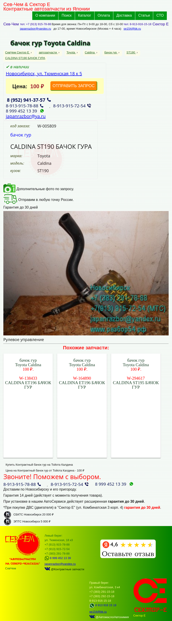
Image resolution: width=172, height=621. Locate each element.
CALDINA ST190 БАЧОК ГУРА (25, 58)
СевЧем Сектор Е (17, 52)
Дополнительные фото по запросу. (38, 189)
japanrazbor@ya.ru (26, 116)
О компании (45, 15)
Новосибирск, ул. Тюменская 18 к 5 (44, 73)
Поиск (66, 15)
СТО (160, 15)
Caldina (90, 52)
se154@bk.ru (132, 28)
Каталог (84, 15)
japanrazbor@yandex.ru (35, 28)
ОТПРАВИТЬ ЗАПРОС (74, 86)
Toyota (71, 52)
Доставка (124, 15)
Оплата (104, 15)
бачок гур (111, 52)
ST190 (131, 52)
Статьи (144, 15)
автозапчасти (48, 52)
